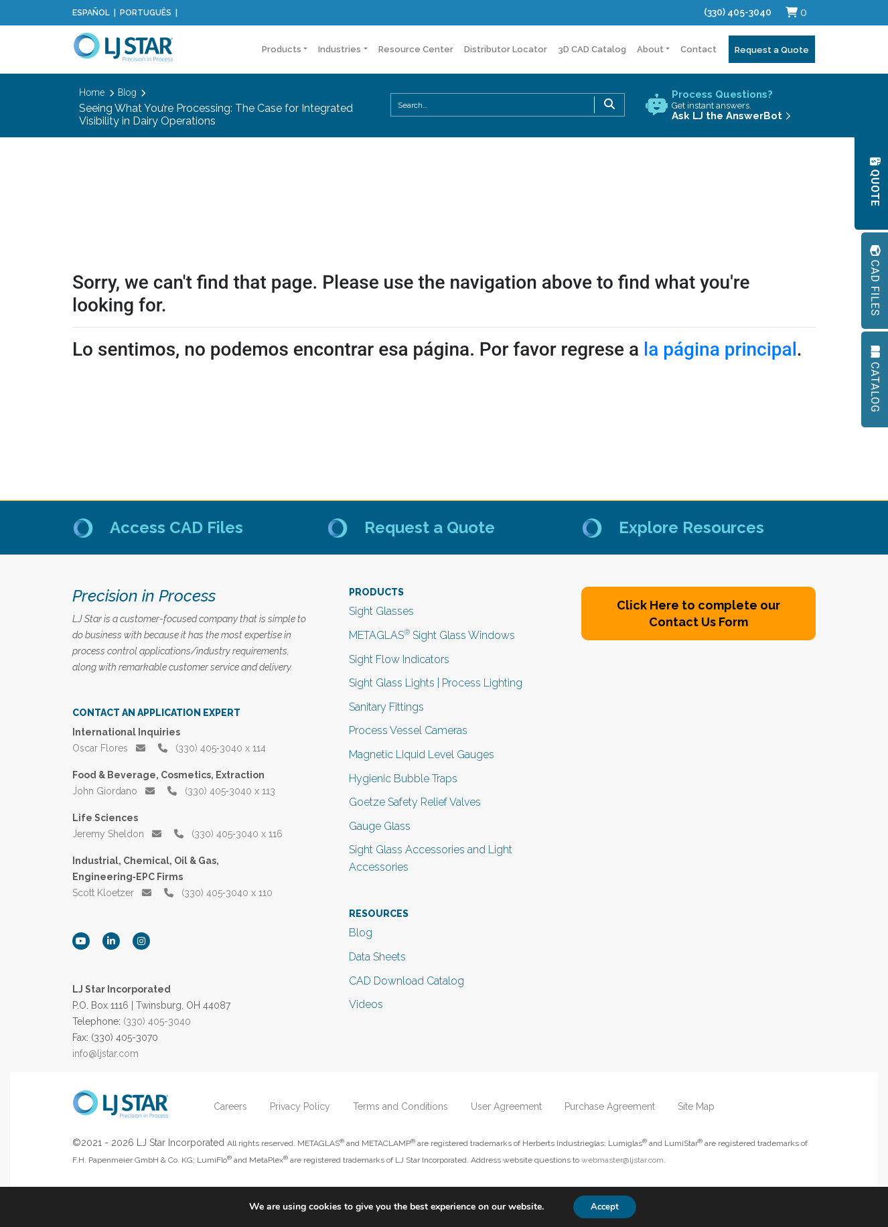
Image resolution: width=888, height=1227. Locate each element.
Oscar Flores (108, 748)
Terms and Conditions (406, 1106)
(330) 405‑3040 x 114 (212, 748)
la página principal (720, 349)
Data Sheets (377, 956)
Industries (339, 49)
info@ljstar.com (105, 1053)
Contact (698, 49)
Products (281, 49)
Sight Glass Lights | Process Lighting (435, 682)
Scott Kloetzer (111, 892)
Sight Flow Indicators (399, 659)
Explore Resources (691, 527)
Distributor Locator (505, 49)
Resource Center (415, 49)
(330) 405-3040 (737, 12)
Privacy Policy (306, 1106)
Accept (604, 1206)
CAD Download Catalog (406, 981)
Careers (236, 1106)
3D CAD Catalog (592, 49)
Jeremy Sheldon (116, 833)
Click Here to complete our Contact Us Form (698, 613)
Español (91, 12)
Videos (366, 1004)
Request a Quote (772, 50)
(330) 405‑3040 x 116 (228, 833)
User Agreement (512, 1106)
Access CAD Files (176, 527)
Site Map (702, 1106)
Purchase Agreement (616, 1106)
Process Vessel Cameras (408, 730)
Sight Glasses (381, 611)
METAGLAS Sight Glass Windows (432, 635)
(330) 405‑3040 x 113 (221, 791)
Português (145, 12)
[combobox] (507, 105)
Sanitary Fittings (386, 707)
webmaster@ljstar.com (622, 1160)
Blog (360, 932)
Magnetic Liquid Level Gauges (421, 754)
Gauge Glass (380, 826)
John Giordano (113, 791)
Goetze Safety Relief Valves (415, 802)
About (650, 49)
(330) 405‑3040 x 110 (218, 892)
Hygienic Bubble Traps (403, 778)
